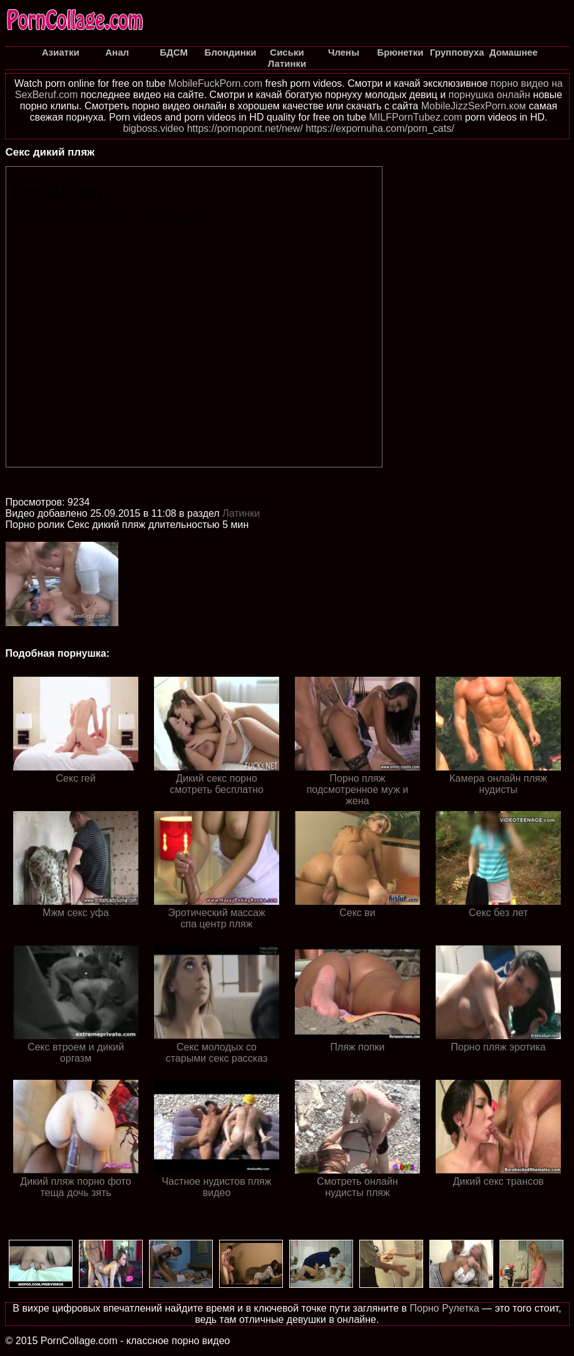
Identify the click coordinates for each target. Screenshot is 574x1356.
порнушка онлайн (490, 94)
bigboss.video (153, 128)
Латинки (241, 513)
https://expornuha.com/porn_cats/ (379, 128)
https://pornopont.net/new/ (245, 128)
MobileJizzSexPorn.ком (473, 106)
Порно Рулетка (444, 1308)
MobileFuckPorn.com (215, 83)
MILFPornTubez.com (416, 117)
